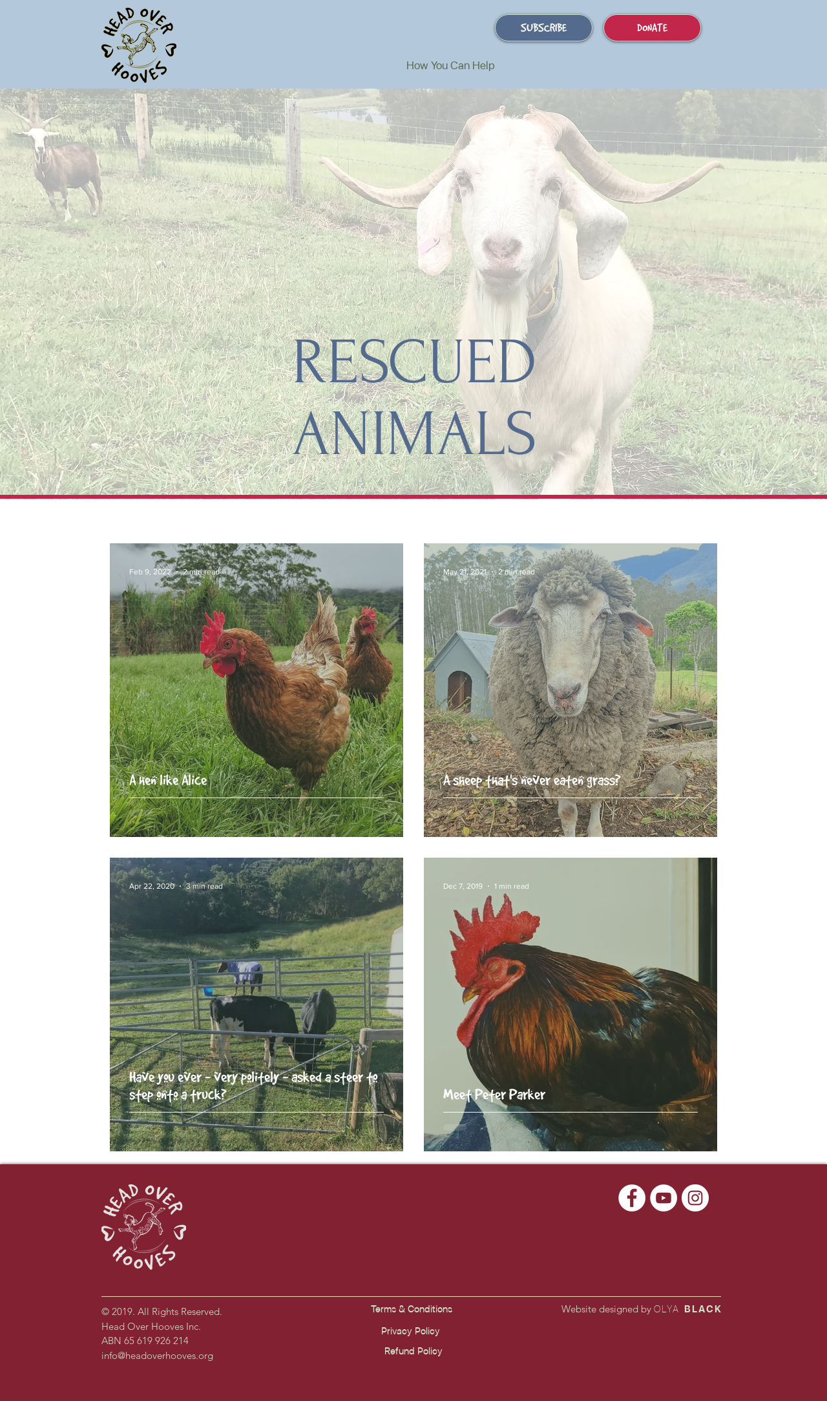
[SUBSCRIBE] (543, 27)
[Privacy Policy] (410, 1331)
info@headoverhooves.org (157, 1355)
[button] (450, 65)
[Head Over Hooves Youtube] (663, 1197)
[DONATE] (652, 27)
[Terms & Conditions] (411, 1309)
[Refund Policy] (413, 1351)
